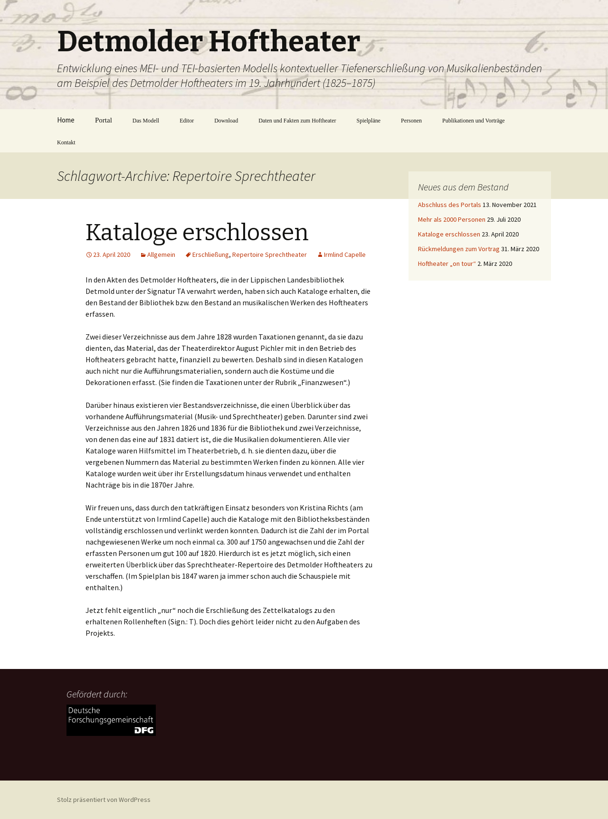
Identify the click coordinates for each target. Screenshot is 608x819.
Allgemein (161, 254)
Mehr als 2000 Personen (451, 219)
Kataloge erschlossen (197, 232)
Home (66, 119)
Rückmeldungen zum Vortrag (459, 249)
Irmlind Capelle (345, 254)
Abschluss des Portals (449, 204)
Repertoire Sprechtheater (269, 254)
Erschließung (210, 254)
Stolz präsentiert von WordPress (104, 799)
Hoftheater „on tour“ (447, 263)
